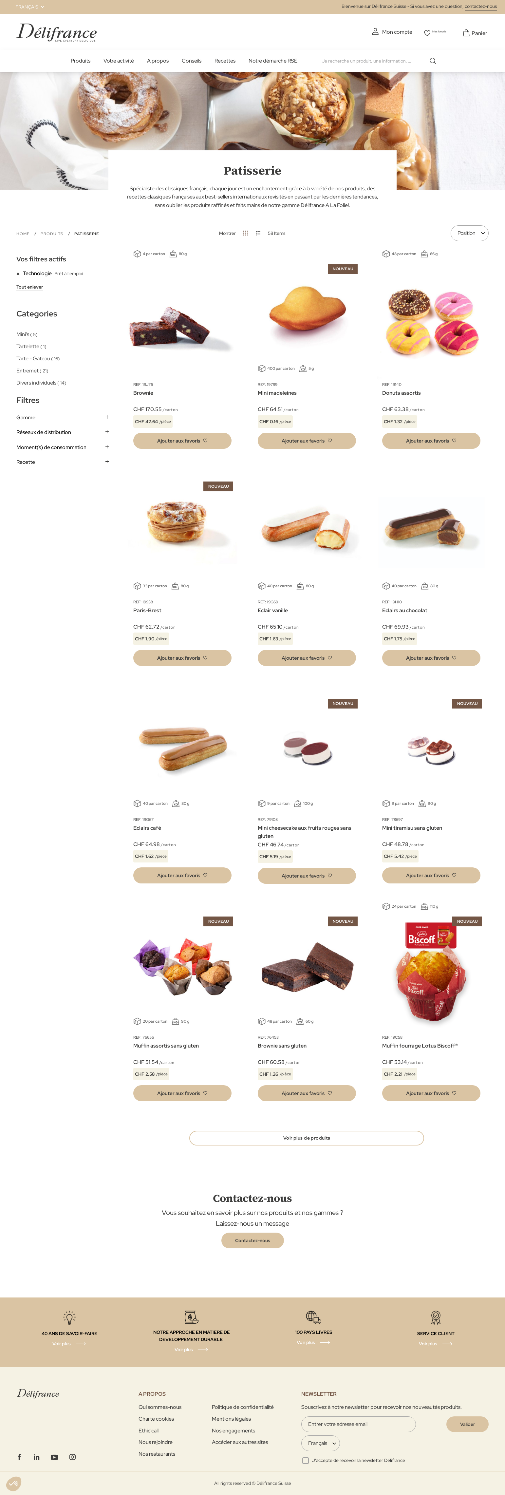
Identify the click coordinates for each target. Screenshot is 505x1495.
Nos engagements (233, 1430)
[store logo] (56, 31)
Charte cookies (156, 1418)
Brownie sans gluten (282, 1043)
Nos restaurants (157, 1453)
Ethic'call (149, 1430)
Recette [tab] (25, 460)
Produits (80, 59)
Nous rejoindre (156, 1442)
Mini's (27, 332)
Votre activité (118, 59)
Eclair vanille (273, 608)
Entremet (32, 369)
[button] (26, 7)
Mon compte (385, 31)
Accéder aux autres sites (240, 1442)
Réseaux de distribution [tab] (43, 430)
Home (23, 232)
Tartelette (31, 344)
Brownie (143, 391)
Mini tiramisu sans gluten (412, 826)
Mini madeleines (277, 391)
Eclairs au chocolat (404, 608)
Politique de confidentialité (243, 1407)
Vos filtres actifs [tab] (41, 257)
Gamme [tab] (25, 415)
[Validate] (467, 1424)
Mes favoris (436, 31)
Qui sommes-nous (160, 1407)
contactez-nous (481, 6)
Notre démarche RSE (273, 59)
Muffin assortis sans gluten (166, 1043)
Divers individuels (41, 381)
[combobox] (378, 59)
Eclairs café (147, 826)
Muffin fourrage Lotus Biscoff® (420, 1043)
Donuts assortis (401, 391)
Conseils (191, 59)
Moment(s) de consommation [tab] (51, 445)
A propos (158, 59)
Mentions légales (231, 1418)
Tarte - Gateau (38, 356)
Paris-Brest (147, 608)
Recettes (225, 59)
